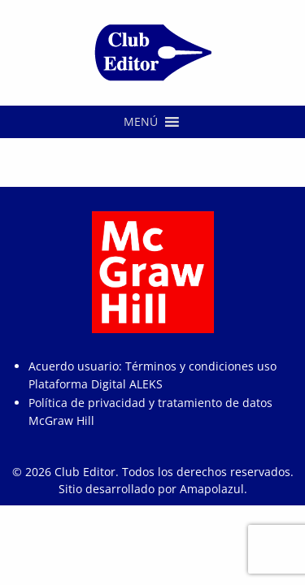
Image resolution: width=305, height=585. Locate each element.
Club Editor (84, 471)
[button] (141, 122)
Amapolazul (212, 488)
